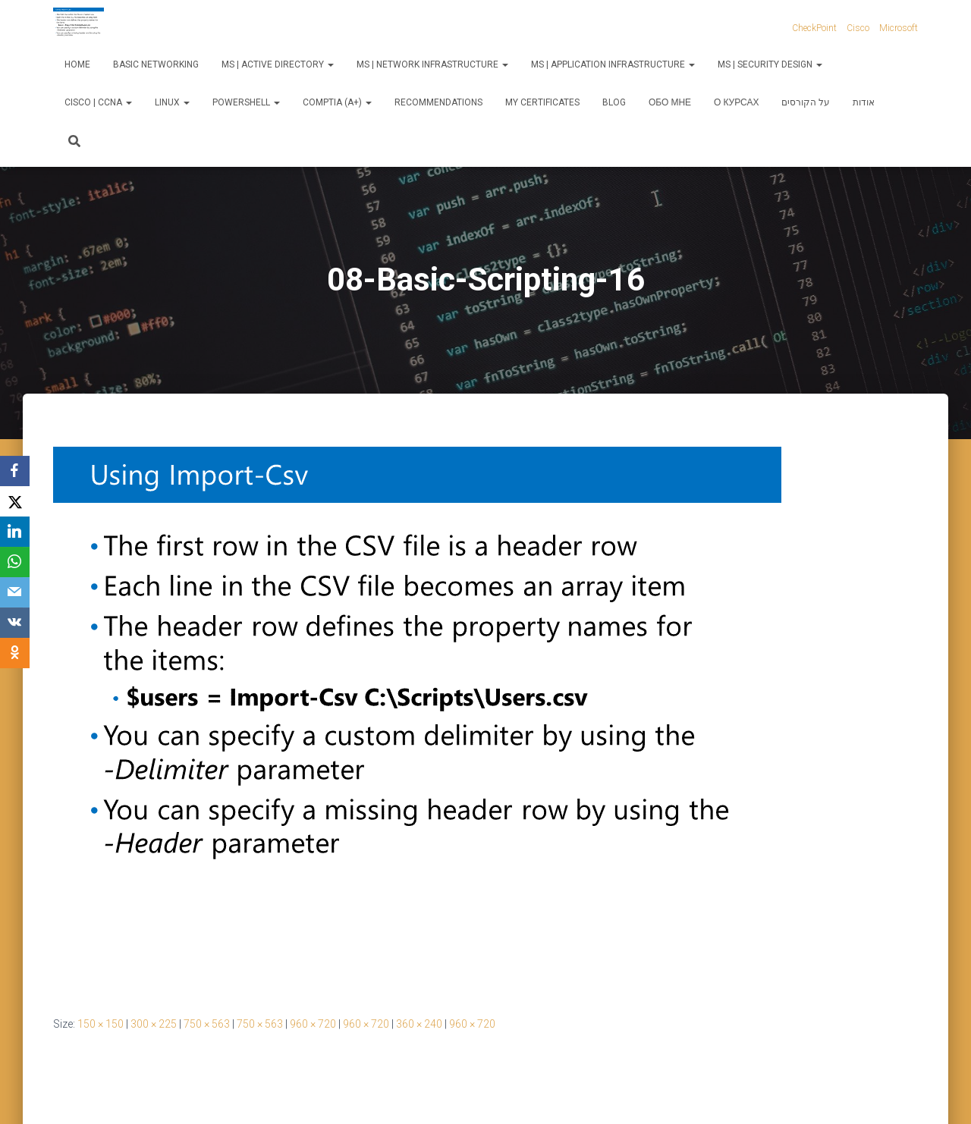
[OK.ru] (15, 653)
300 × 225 (153, 1024)
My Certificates (542, 102)
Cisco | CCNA (98, 102)
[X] (15, 501)
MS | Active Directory (278, 64)
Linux (172, 102)
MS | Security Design (770, 64)
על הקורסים (805, 102)
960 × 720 (313, 1024)
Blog (614, 102)
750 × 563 (207, 1024)
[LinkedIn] (15, 531)
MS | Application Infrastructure (613, 64)
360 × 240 (419, 1024)
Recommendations (438, 102)
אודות (864, 102)
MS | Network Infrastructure (432, 64)
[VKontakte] (15, 623)
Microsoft (898, 28)
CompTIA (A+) (337, 102)
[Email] (15, 592)
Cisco (858, 28)
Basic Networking (156, 64)
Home (77, 64)
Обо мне (670, 102)
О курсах (736, 102)
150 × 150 (100, 1024)
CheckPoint (814, 28)
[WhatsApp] (15, 562)
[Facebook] (15, 471)
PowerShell (246, 102)
